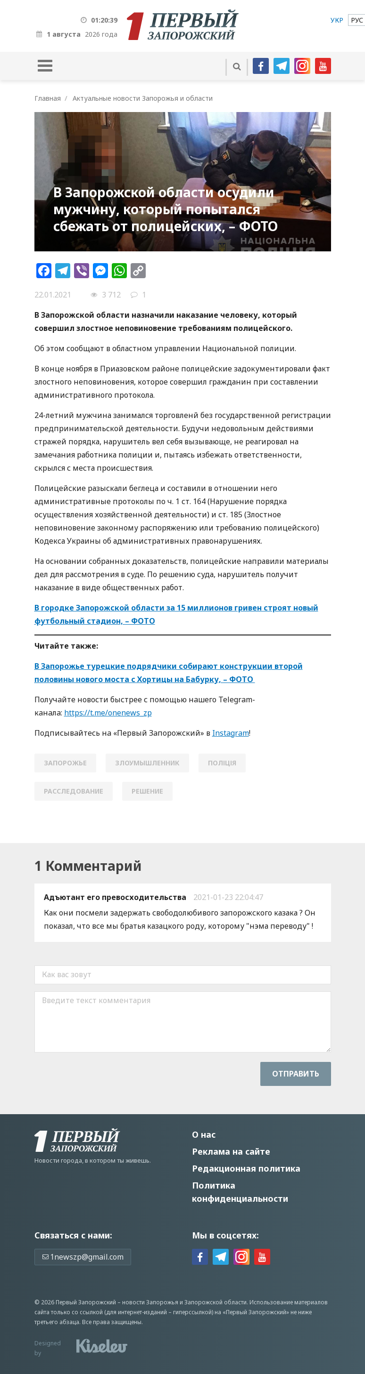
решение (147, 791)
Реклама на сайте (231, 1151)
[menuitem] (337, 20)
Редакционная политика (246, 1168)
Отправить (295, 1074)
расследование (73, 791)
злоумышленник (147, 762)
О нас (204, 1134)
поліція (222, 762)
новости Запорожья (150, 1302)
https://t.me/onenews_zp (108, 712)
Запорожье (65, 762)
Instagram (230, 733)
